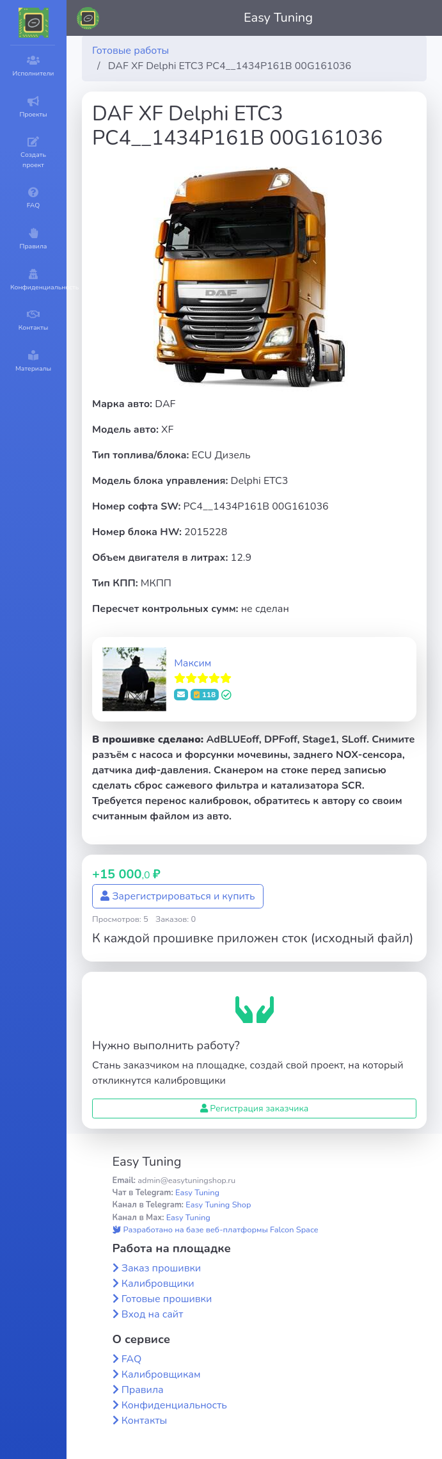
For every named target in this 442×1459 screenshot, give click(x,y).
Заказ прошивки (161, 1268)
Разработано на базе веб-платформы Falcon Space (216, 1230)
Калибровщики (158, 1284)
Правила (143, 1390)
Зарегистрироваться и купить (177, 896)
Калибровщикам (161, 1374)
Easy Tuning (278, 17)
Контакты (145, 1421)
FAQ (132, 1359)
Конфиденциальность (174, 1405)
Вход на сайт (153, 1314)
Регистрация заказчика (254, 1108)
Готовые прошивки (167, 1299)
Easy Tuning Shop (218, 1205)
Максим (192, 663)
